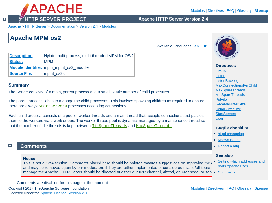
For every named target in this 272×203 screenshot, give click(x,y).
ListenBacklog (227, 80)
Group (221, 71)
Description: (21, 55)
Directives (216, 10)
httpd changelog (231, 134)
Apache (14, 26)
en (197, 46)
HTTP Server (36, 26)
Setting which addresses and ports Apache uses (241, 163)
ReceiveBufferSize (231, 104)
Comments (227, 172)
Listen (220, 76)
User (219, 118)
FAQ (230, 10)
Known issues (229, 140)
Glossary (244, 10)
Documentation (63, 26)
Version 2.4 (89, 26)
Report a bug (228, 146)
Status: (16, 61)
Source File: (21, 73)
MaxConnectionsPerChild (236, 85)
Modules (198, 10)
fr (205, 46)
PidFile (221, 99)
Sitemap (261, 10)
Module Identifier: (26, 67)
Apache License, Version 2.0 (63, 193)
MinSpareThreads (109, 126)
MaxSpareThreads (154, 126)
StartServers (53, 106)
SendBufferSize (228, 109)
